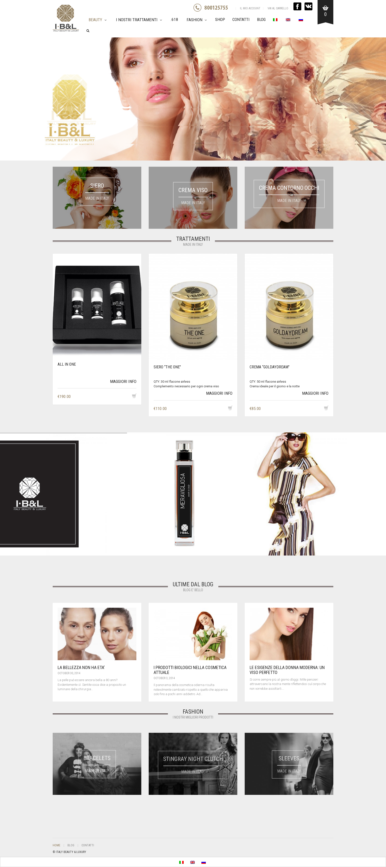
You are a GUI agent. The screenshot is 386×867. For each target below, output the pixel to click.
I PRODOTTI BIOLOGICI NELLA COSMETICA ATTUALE (190, 670)
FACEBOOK (297, 6)
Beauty (95, 19)
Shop (220, 19)
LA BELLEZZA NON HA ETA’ (81, 667)
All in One (67, 364)
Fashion (194, 19)
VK (308, 6)
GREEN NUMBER (214, 8)
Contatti (241, 19)
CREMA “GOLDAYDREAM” (270, 367)
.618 (174, 19)
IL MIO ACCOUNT (250, 8)
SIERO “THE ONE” (167, 367)
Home (56, 845)
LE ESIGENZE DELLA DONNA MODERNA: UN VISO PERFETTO (287, 670)
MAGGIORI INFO (123, 381)
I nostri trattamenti (137, 19)
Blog (261, 19)
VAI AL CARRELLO (278, 8)
